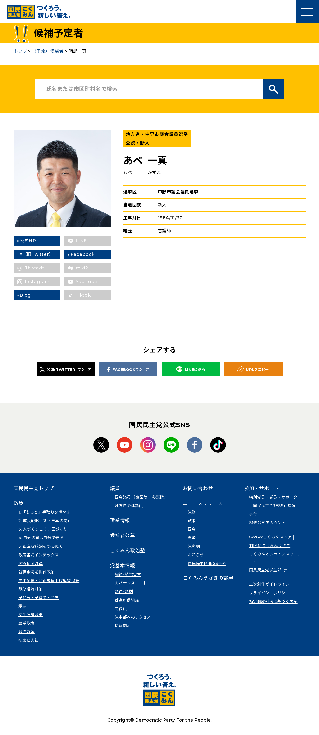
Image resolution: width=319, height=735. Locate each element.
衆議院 (142, 497)
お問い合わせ (198, 488)
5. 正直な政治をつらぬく (40, 546)
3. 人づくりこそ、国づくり (42, 529)
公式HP (33, 240)
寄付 (253, 514)
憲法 (22, 606)
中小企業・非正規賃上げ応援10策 (49, 580)
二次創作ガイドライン (269, 584)
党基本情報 (122, 566)
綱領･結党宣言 (128, 574)
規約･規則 (124, 591)
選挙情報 (120, 520)
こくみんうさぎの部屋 (208, 578)
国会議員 (123, 497)
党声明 (194, 546)
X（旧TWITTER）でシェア (65, 369)
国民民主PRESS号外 (207, 563)
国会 (192, 529)
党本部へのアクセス (133, 617)
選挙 (192, 538)
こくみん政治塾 (127, 550)
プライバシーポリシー (269, 593)
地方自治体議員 (129, 505)
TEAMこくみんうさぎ (270, 545)
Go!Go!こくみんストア (270, 537)
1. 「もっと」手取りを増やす (44, 512)
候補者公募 (122, 535)
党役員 (121, 608)
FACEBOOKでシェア (128, 369)
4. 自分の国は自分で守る (41, 538)
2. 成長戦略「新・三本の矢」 (45, 521)
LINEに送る (190, 369)
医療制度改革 (30, 563)
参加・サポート (261, 488)
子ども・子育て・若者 (38, 597)
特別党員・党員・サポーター (275, 497)
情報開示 (123, 625)
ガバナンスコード (131, 583)
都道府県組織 (127, 600)
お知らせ (196, 555)
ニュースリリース (203, 503)
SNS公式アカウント (267, 522)
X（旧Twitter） (42, 254)
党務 (192, 512)
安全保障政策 (30, 614)
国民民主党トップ (34, 488)
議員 (115, 488)
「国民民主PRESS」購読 (272, 505)
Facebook (88, 254)
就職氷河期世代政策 (36, 572)
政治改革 (26, 631)
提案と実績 (28, 640)
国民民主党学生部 (265, 570)
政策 (19, 503)
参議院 (158, 497)
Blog (30, 295)
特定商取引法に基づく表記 (273, 601)
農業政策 (26, 623)
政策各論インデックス (38, 555)
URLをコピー (253, 369)
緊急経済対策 (30, 589)
